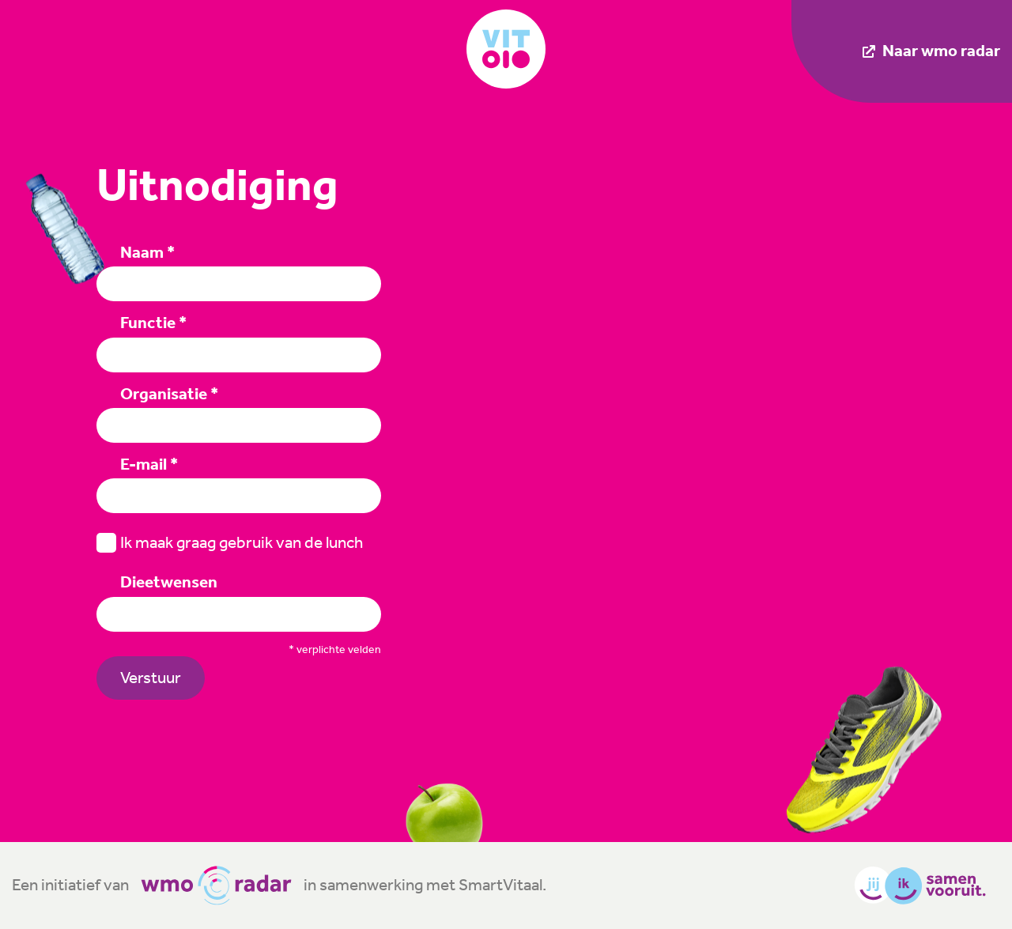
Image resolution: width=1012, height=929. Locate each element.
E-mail (149, 464)
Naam (147, 252)
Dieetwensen (168, 581)
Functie (153, 322)
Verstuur (150, 677)
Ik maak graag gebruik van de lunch (229, 543)
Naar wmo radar (931, 50)
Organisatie (169, 393)
